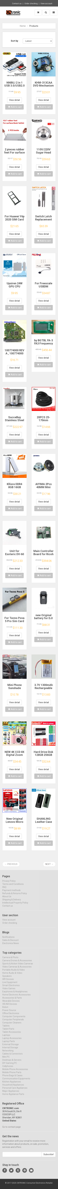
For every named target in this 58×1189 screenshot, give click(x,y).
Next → (49, 864)
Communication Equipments (16, 1081)
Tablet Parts (8, 1031)
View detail (14, 100)
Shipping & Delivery (11, 902)
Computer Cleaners (11, 1025)
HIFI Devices (8, 982)
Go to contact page (11, 1129)
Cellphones (7, 1069)
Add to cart (15, 107)
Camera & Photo (10, 960)
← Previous (11, 864)
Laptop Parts (8, 1044)
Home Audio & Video (12, 975)
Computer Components (13, 1019)
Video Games (8, 991)
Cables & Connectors (12, 1056)
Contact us (16, 3)
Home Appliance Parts (13, 1096)
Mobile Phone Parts (11, 1075)
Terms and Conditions (13, 886)
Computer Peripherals (13, 1022)
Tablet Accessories (11, 1034)
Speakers (7, 978)
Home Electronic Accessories (16, 997)
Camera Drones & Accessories (17, 963)
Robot (5, 1009)
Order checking (31, 3)
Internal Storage (10, 1050)
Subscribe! (48, 1157)
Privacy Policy (9, 883)
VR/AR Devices (9, 1006)
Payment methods (11, 892)
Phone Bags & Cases (12, 1078)
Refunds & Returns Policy (14, 896)
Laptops (6, 1037)
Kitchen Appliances (11, 1084)
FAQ (4, 889)
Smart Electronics (11, 988)
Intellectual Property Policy (15, 905)
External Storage (10, 1047)
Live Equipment (9, 985)
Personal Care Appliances (14, 1090)
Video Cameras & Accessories (17, 969)
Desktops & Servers (11, 1062)
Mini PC (6, 1059)
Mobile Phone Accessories (15, 1072)
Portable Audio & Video (13, 972)
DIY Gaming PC (9, 1065)
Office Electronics (10, 1016)
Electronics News (10, 946)
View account (46, 3)
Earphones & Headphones (15, 994)
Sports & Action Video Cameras (17, 966)
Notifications (8, 939)
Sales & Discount (10, 943)
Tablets (6, 1028)
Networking (7, 1053)
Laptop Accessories (11, 1041)
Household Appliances (13, 1087)
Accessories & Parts (12, 1000)
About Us (6, 899)
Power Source (9, 1013)
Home (23, 26)
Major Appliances (10, 1093)
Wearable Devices (11, 1003)
